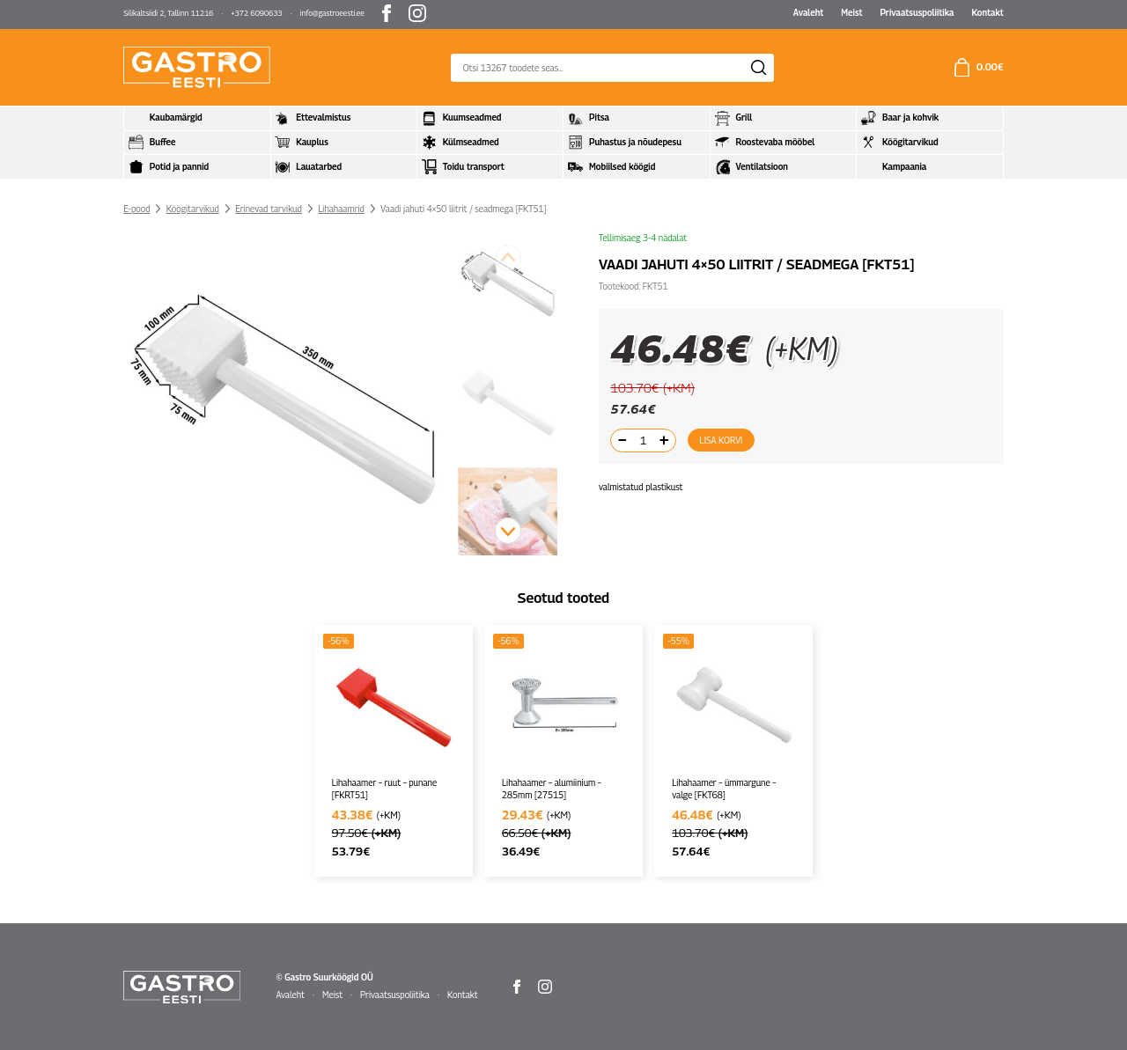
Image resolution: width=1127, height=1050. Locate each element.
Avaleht (808, 12)
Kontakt (987, 12)
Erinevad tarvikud (268, 208)
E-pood (136, 208)
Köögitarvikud (192, 208)
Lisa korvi (721, 440)
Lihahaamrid (341, 208)
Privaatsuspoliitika (917, 12)
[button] (508, 531)
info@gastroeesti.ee (332, 13)
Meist (851, 12)
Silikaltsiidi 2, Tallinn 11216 (168, 13)
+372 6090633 (256, 13)
